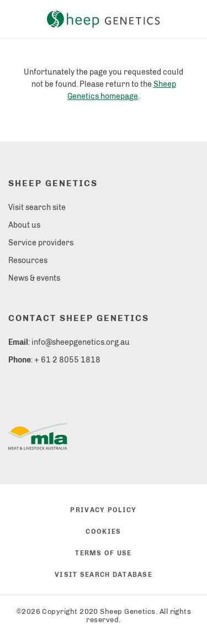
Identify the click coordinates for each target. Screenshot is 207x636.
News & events (34, 278)
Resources (27, 260)
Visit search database (103, 575)
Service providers (40, 243)
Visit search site (37, 207)
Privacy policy (103, 510)
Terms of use (103, 553)
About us (24, 225)
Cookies (103, 531)
